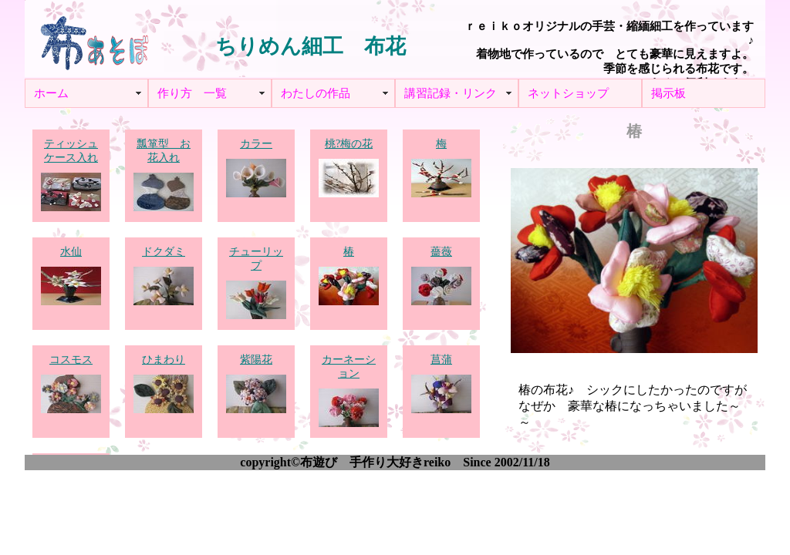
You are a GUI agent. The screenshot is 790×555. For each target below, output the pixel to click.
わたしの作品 (315, 93)
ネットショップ (568, 93)
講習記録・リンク (450, 93)
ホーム (51, 93)
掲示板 (668, 93)
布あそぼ (94, 38)
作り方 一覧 (192, 93)
